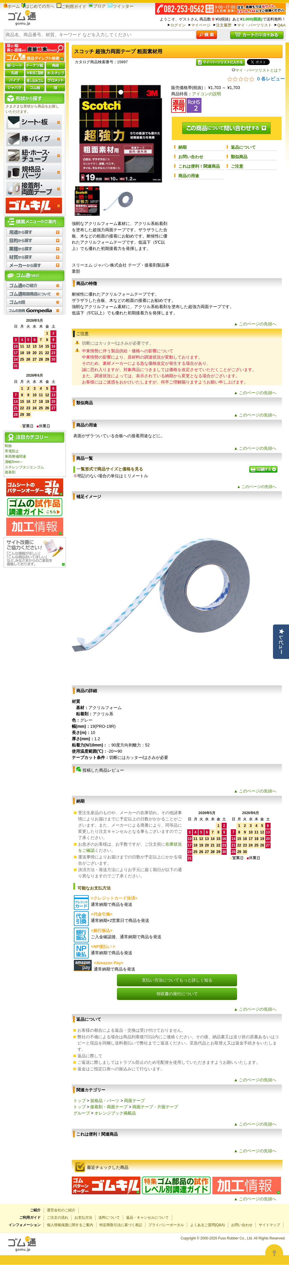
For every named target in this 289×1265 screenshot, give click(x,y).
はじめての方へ (38, 6)
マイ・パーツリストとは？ (257, 70)
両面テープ (134, 1100)
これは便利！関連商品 (199, 166)
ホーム (12, 6)
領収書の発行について (177, 993)
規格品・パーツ (104, 1100)
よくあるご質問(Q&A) (207, 1225)
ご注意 (237, 166)
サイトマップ (269, 1225)
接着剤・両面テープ (109, 1106)
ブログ (97, 6)
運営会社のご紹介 (61, 1210)
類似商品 (239, 156)
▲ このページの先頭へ (255, 323)
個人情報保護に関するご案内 (70, 1225)
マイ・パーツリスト (254, 25)
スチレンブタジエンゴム (24, 467)
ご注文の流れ (57, 1217)
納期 (182, 147)
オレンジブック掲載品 (115, 1113)
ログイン (178, 25)
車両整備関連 (15, 456)
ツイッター (121, 6)
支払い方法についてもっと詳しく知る (177, 980)
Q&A (281, 25)
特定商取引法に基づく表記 (120, 1225)
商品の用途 (188, 175)
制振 (8, 446)
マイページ (200, 25)
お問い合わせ (190, 156)
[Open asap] (274, 1253)
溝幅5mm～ (14, 462)
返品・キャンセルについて (147, 1217)
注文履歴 (223, 25)
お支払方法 (83, 1217)
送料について (109, 1217)
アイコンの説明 (206, 93)
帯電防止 (12, 451)
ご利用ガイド (71, 6)
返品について (243, 147)
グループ (81, 1113)
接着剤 (10, 472)
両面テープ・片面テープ (155, 1106)
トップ (79, 1100)
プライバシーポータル (166, 1225)
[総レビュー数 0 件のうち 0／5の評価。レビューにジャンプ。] (256, 78)
